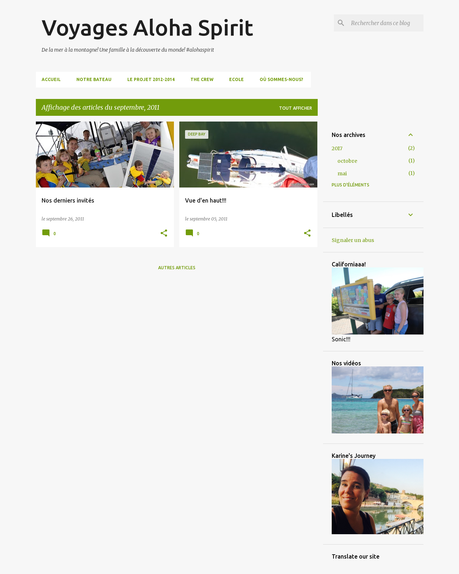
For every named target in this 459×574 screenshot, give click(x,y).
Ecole (236, 79)
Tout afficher (295, 108)
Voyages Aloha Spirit (147, 27)
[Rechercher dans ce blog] (385, 23)
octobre (347, 161)
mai (342, 173)
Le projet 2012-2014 (151, 79)
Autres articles (176, 267)
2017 (337, 148)
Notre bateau (94, 79)
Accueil (51, 79)
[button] (164, 233)
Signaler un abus (353, 240)
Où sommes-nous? (281, 79)
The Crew (201, 79)
